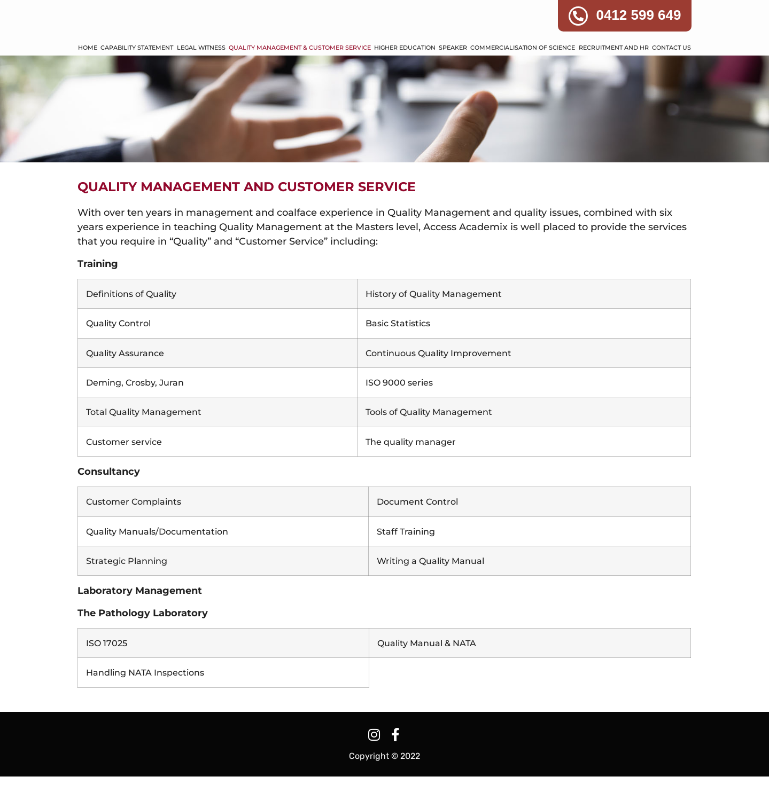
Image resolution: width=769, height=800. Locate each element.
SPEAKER (453, 71)
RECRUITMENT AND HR (614, 71)
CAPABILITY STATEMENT (136, 71)
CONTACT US (671, 71)
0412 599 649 (638, 15)
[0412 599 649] (578, 16)
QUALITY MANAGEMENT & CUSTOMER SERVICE (300, 71)
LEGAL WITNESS (201, 71)
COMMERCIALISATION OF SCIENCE (522, 71)
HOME (87, 71)
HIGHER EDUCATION (405, 71)
